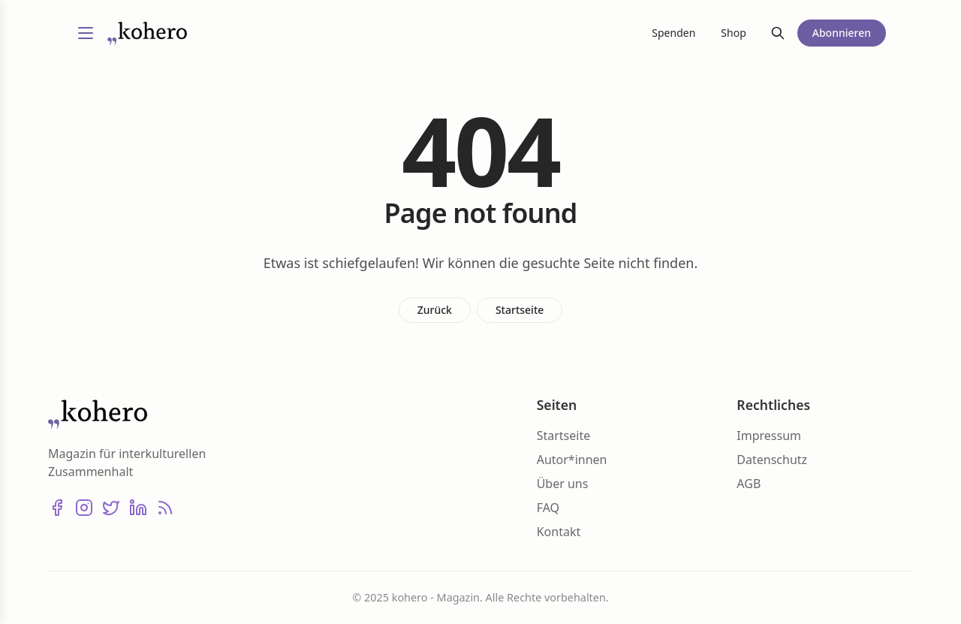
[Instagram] (84, 508)
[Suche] (777, 33)
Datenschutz (772, 459)
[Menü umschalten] (85, 33)
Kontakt (559, 531)
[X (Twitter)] (111, 508)
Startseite (520, 310)
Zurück (434, 310)
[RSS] (165, 508)
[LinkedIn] (138, 508)
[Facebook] (57, 508)
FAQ (548, 507)
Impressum (769, 435)
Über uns (563, 483)
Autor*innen (572, 459)
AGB (749, 483)
